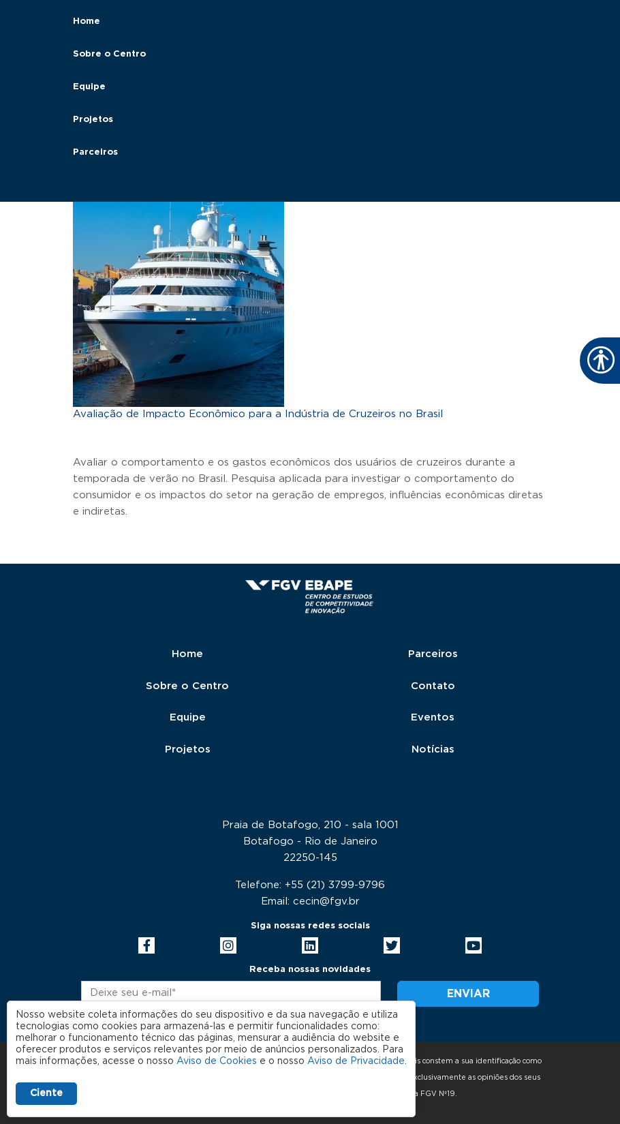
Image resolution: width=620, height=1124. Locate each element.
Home (86, 21)
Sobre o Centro (109, 54)
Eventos (432, 717)
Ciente (46, 1093)
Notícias (433, 749)
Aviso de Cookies (216, 1061)
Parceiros (95, 152)
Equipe (89, 86)
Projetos (93, 119)
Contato (433, 686)
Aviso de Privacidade (356, 1061)
